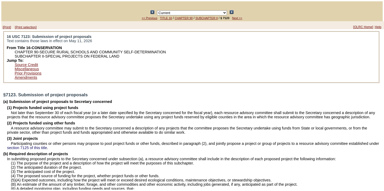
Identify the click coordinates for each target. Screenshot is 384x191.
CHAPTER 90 (184, 18)
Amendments (26, 77)
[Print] (7, 27)
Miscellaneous (27, 69)
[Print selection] (26, 27)
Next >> (237, 18)
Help (378, 27)
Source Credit (26, 65)
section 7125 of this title (27, 148)
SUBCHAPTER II (206, 18)
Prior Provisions (28, 73)
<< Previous (149, 18)
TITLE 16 (166, 18)
